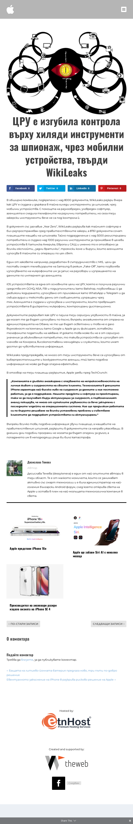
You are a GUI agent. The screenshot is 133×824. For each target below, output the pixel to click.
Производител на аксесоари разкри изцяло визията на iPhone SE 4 (33, 607)
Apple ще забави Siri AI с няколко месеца (95, 554)
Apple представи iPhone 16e (28, 548)
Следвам (73, 783)
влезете (27, 659)
